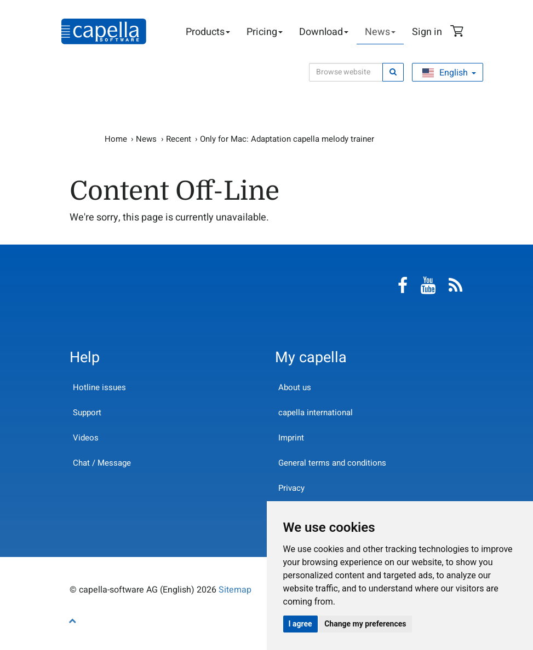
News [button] (380, 32)
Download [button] (323, 32)
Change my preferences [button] (365, 623)
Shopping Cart (458, 32)
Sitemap (235, 589)
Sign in (427, 32)
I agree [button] (300, 623)
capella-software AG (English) (103, 31)
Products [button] (208, 32)
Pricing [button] (265, 32)
